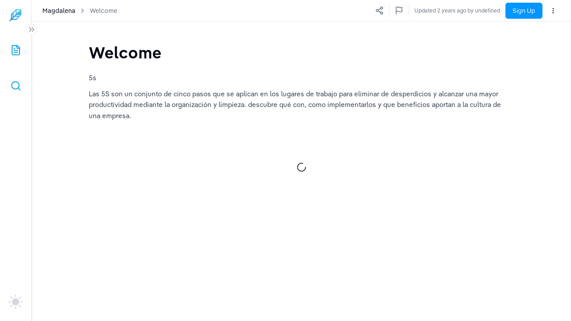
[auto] (15, 302)
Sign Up (524, 11)
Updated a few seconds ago (465, 10)
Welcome (103, 11)
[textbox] (125, 52)
